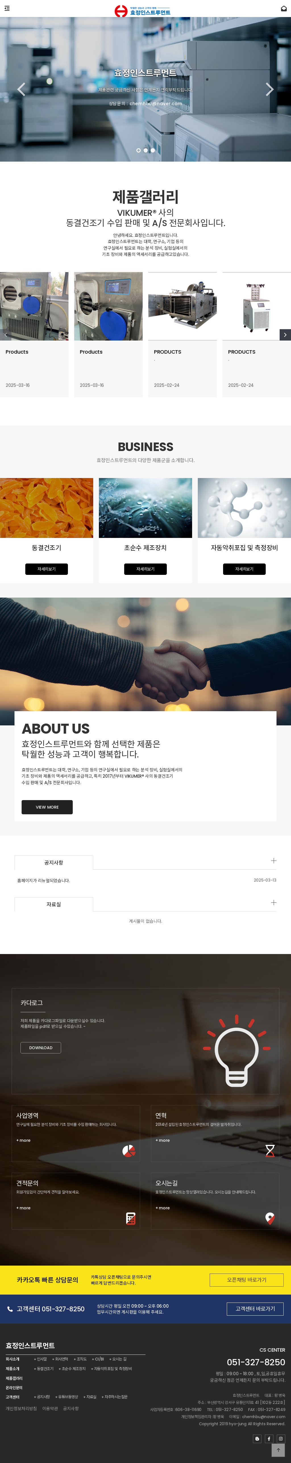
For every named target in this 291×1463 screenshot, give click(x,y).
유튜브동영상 (68, 1396)
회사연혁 (62, 1359)
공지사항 (43, 1396)
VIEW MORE (47, 826)
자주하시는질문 (117, 1396)
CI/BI (100, 1359)
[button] (138, 150)
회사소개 (12, 1359)
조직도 (83, 1359)
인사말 (42, 1359)
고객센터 (12, 1397)
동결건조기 (45, 1368)
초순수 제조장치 (74, 1368)
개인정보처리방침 (21, 1408)
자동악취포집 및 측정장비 (114, 1368)
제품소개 (12, 1368)
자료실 (73, 904)
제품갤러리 (14, 1378)
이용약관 (50, 1408)
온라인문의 (14, 1387)
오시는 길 (121, 1359)
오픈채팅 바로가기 (236, 1280)
